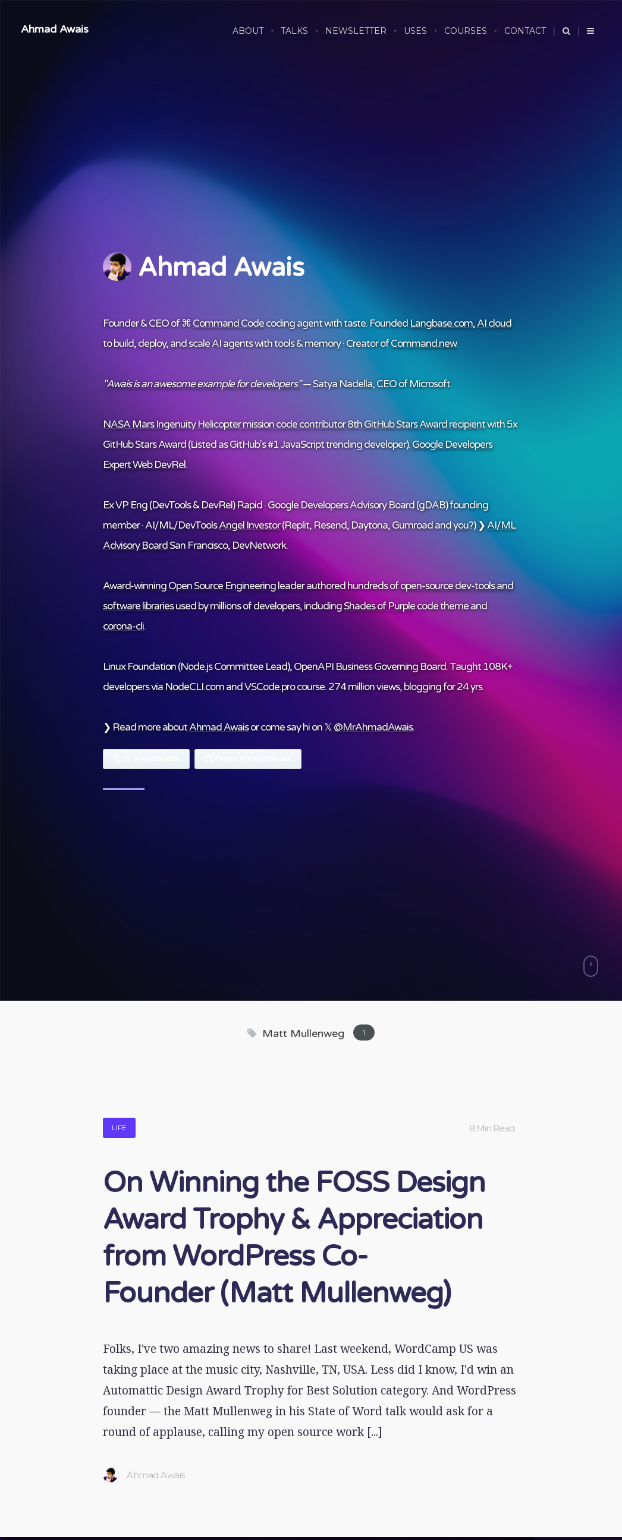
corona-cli (123, 626)
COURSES (465, 31)
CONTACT (525, 31)
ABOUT (248, 31)
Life (119, 1127)
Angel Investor (249, 525)
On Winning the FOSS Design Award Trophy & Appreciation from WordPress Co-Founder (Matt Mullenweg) (294, 1238)
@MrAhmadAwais (373, 727)
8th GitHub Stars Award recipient (416, 424)
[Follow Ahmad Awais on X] (146, 759)
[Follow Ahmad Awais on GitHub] (247, 759)
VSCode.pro (269, 687)
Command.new (423, 343)
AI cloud (494, 323)
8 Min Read (491, 1128)
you (461, 525)
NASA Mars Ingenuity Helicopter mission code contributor (224, 424)
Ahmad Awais (55, 29)
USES (415, 31)
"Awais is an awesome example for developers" (202, 384)
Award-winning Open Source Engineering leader (203, 586)
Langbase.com (441, 323)
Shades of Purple (379, 606)
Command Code (228, 323)
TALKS (294, 31)
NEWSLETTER (356, 31)
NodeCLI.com (194, 687)
